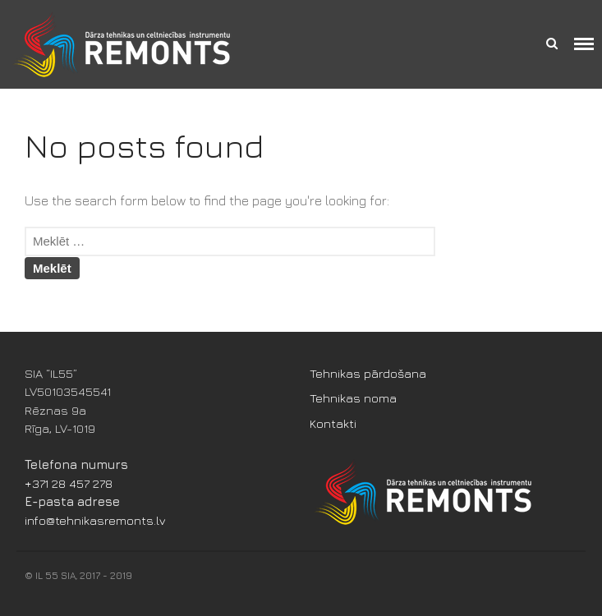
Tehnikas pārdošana (368, 373)
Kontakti (333, 423)
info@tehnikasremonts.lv (95, 520)
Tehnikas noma (353, 398)
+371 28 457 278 (69, 483)
